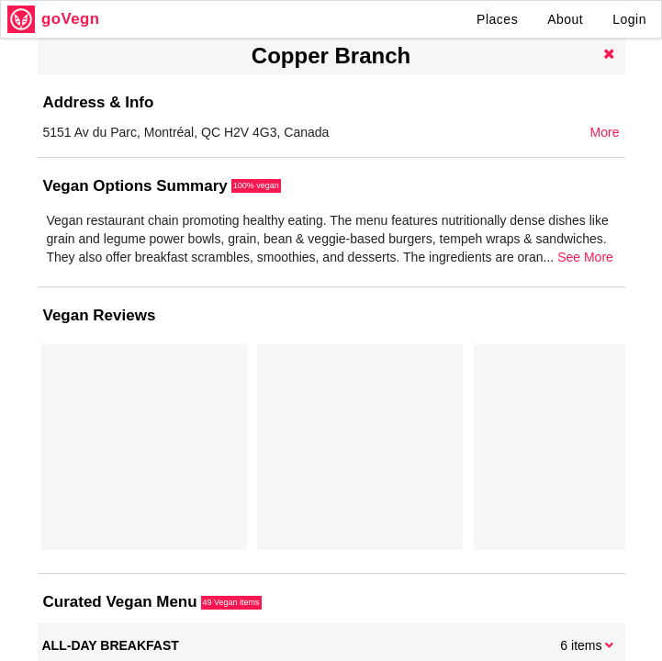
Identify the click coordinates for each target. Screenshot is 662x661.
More (605, 132)
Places (497, 19)
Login (629, 19)
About (565, 19)
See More (585, 257)
